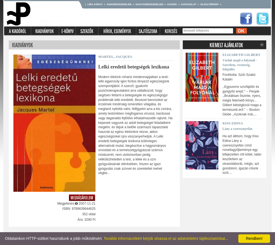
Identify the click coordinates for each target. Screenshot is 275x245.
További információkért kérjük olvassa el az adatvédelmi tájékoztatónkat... (166, 238)
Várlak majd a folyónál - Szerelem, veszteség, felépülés (239, 64)
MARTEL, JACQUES (115, 57)
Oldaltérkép (209, 4)
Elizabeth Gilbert (241, 55)
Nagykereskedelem (149, 4)
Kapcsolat (188, 4)
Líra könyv (95, 4)
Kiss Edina (232, 123)
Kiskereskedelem (119, 4)
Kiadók (172, 4)
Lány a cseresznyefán (237, 129)
